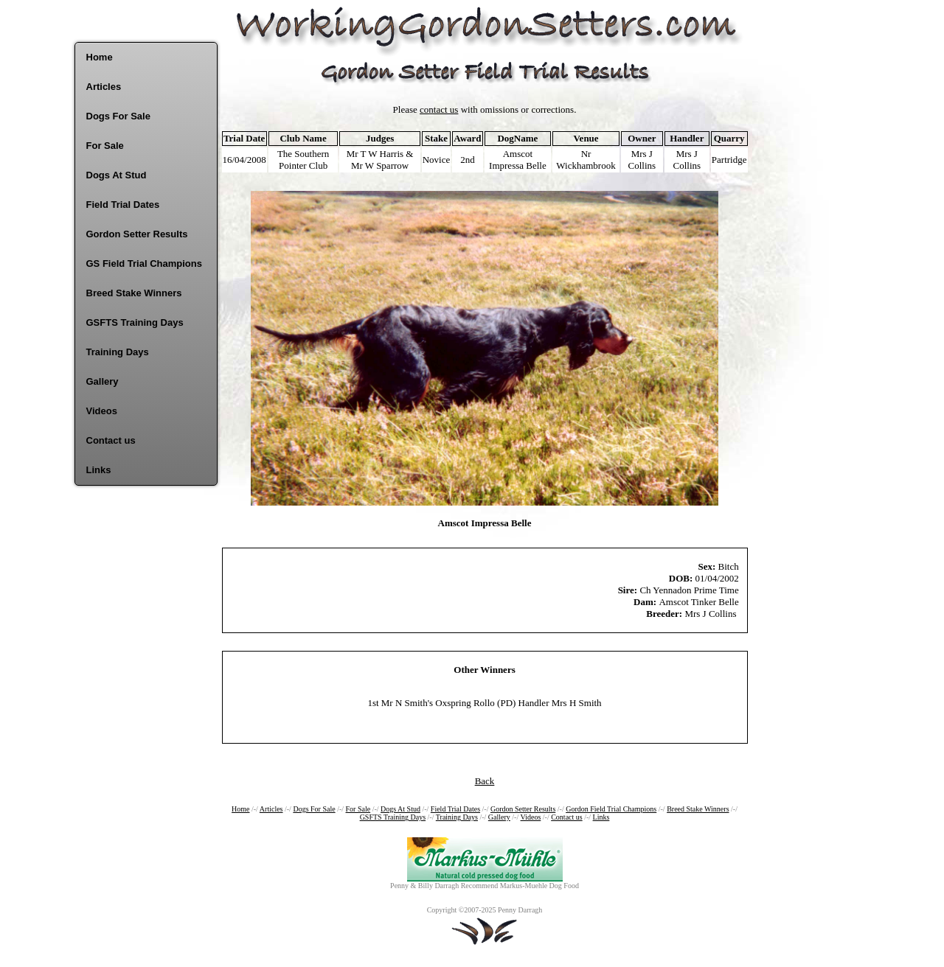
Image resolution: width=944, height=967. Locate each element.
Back (485, 780)
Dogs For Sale (118, 116)
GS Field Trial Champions (144, 263)
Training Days (117, 351)
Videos (101, 410)
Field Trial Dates (123, 204)
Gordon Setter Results (137, 234)
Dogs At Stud (116, 175)
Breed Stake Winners (134, 293)
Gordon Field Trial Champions (611, 809)
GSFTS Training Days (135, 322)
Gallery (102, 381)
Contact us (111, 440)
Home (99, 57)
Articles (104, 86)
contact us (439, 109)
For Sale (105, 145)
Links (98, 469)
